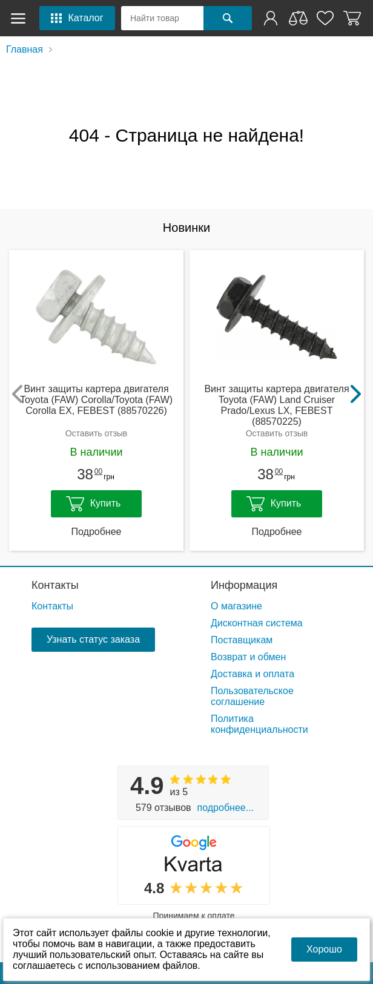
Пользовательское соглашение (252, 696)
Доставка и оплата (252, 674)
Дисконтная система (257, 623)
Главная (24, 49)
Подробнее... (225, 807)
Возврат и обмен (248, 657)
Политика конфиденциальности (259, 724)
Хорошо (324, 949)
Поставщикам (241, 640)
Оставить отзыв (96, 433)
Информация (244, 585)
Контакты (55, 585)
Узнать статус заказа (93, 639)
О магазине (236, 606)
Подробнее (96, 531)
